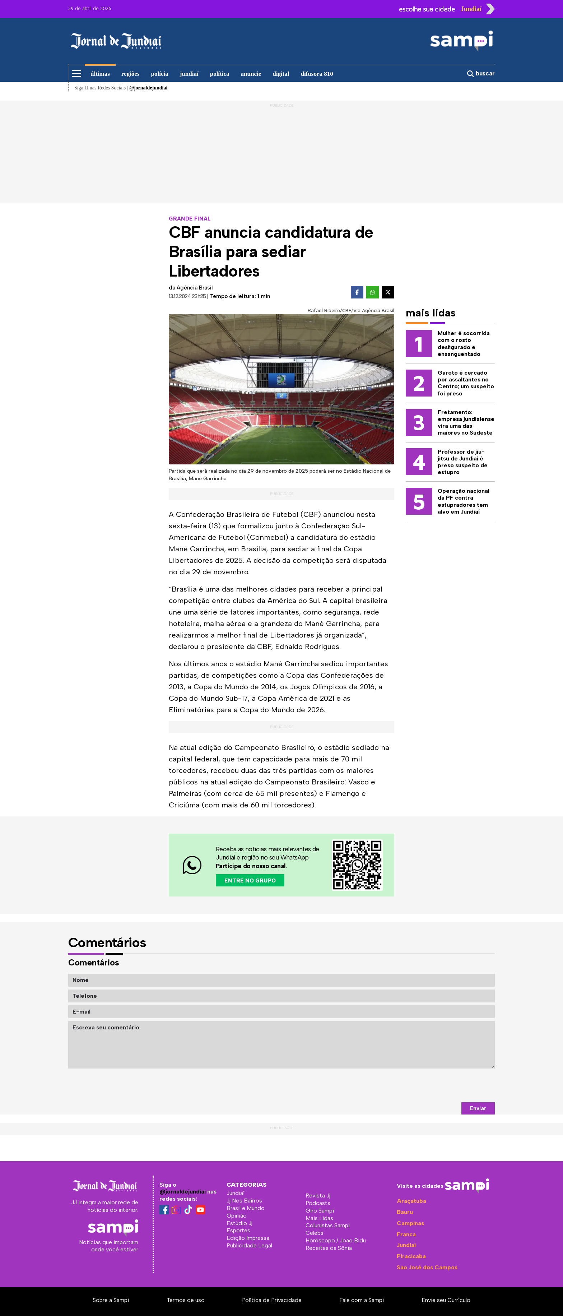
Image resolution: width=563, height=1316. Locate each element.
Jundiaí (406, 1245)
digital (281, 73)
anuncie (251, 73)
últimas (100, 73)
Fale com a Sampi (361, 1300)
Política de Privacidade (272, 1300)
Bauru (405, 1212)
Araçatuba (411, 1200)
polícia (159, 73)
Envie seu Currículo (446, 1300)
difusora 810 (317, 73)
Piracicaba (411, 1256)
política (219, 73)
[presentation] (440, 1085)
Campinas (410, 1223)
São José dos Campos (427, 1267)
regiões (130, 73)
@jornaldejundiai (182, 1191)
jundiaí (189, 73)
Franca (406, 1234)
